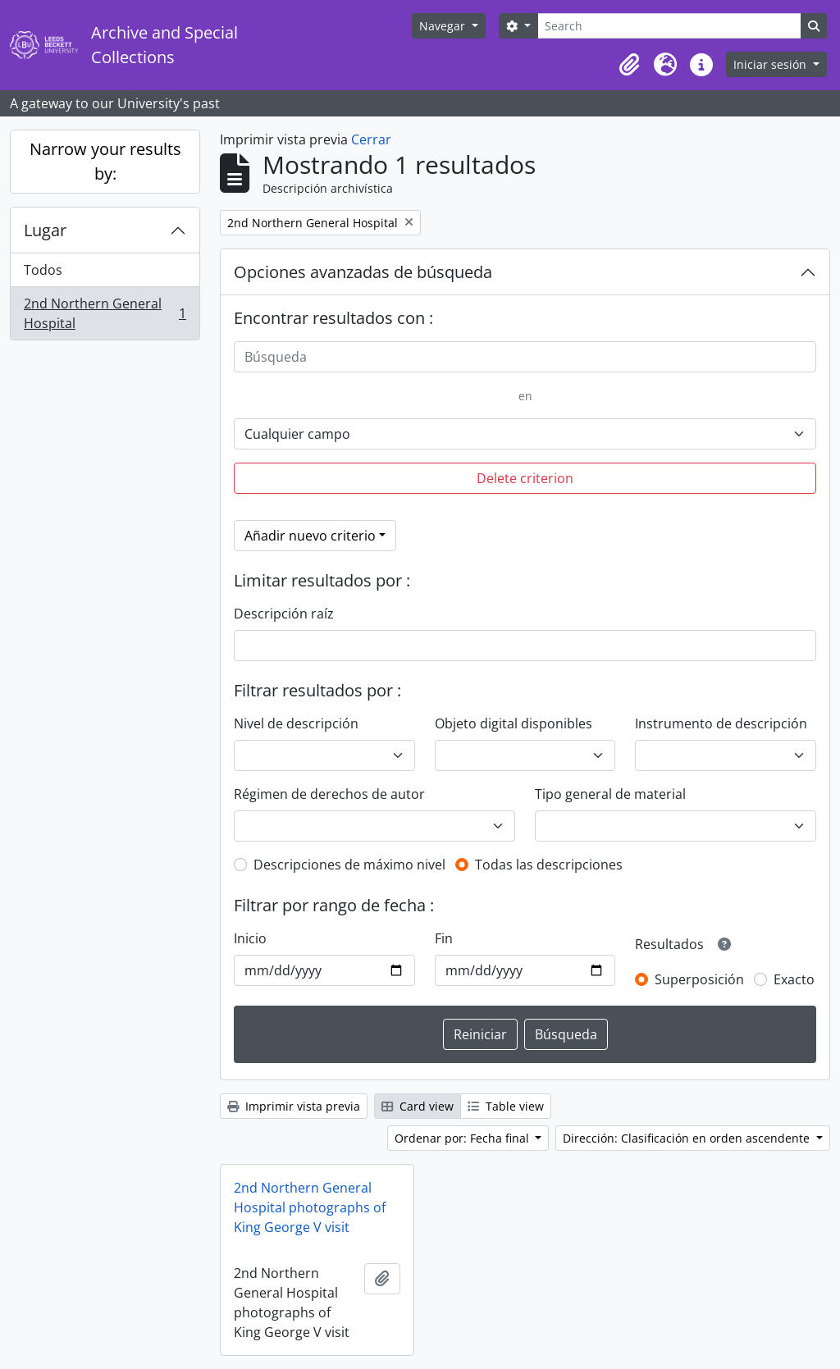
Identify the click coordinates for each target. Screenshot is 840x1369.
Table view (506, 1106)
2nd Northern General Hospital (104, 313)
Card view (417, 1106)
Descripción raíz (284, 614)
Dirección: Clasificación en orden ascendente (688, 1138)
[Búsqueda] (525, 356)
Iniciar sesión (771, 64)
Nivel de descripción (296, 723)
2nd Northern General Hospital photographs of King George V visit (310, 1207)
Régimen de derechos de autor (329, 794)
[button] (629, 65)
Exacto (794, 979)
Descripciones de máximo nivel (349, 865)
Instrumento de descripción (721, 723)
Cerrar (371, 139)
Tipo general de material (610, 794)
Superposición (699, 979)
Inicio (250, 938)
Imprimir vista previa (293, 1106)
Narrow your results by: (105, 161)
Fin (444, 938)
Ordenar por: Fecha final (463, 1138)
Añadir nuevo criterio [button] (310, 536)
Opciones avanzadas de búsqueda (363, 272)
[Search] (669, 26)
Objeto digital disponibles (513, 723)
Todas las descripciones (549, 865)
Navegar (443, 26)
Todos (43, 270)
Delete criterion (525, 478)
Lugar (45, 230)
